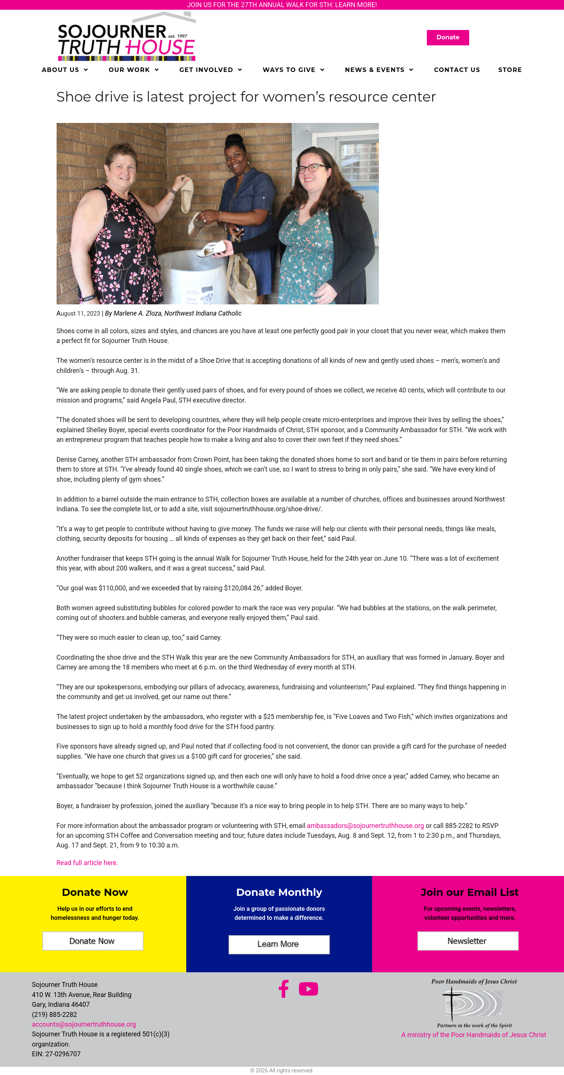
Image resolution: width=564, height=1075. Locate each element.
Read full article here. (87, 863)
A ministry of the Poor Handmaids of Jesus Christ (473, 1035)
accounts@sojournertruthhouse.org (84, 1024)
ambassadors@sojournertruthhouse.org (365, 825)
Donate (448, 37)
